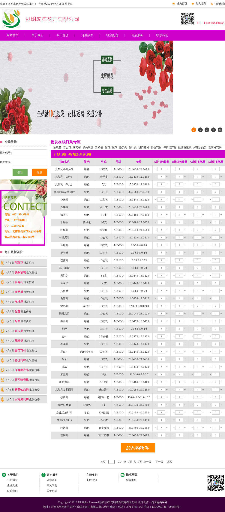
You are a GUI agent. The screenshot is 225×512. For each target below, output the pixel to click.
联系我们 (162, 35)
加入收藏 (201, 3)
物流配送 (112, 35)
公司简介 (12, 480)
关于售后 (52, 490)
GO (120, 461)
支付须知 (91, 480)
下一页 (159, 461)
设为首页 (182, 3)
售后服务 (137, 35)
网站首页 (13, 35)
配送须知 (131, 480)
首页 (103, 461)
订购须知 (87, 35)
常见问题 (52, 485)
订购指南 (219, 3)
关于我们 (38, 35)
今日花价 (62, 35)
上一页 (147, 461)
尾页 (169, 461)
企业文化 (12, 485)
